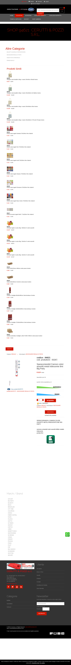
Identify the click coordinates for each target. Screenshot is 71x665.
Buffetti (8, 600)
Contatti (39, 581)
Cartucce (9, 607)
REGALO (13, 354)
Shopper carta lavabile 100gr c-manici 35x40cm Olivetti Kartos (22, 79)
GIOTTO (10, 521)
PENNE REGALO (10, 60)
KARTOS (10, 527)
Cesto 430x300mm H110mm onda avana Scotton (19, 281)
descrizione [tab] (50, 412)
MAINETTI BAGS (12, 531)
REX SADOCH (11, 549)
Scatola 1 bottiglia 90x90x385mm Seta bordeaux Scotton (21, 295)
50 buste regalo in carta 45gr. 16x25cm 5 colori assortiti (20, 254)
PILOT (9, 545)
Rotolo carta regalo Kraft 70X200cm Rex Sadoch (19, 160)
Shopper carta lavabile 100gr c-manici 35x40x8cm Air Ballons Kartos (24, 92)
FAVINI (9, 517)
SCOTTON (10, 553)
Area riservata (40, 588)
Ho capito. (42, 663)
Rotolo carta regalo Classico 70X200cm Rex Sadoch (20, 173)
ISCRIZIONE (28, 15)
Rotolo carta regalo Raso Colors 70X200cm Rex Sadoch (21, 200)
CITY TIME (10, 509)
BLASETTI (10, 503)
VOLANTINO (19, 15)
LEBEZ (10, 529)
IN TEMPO (10, 523)
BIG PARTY (11, 501)
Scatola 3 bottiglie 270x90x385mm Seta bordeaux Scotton (21, 322)
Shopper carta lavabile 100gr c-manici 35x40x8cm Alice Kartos (22, 106)
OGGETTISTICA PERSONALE (13, 57)
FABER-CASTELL (12, 515)
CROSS (10, 513)
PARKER (10, 539)
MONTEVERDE (12, 533)
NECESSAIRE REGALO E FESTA (14, 54)
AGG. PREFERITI (42, 403)
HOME (11, 15)
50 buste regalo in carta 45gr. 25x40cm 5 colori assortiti (20, 241)
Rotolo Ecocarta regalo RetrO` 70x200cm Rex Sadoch (20, 214)
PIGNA (10, 543)
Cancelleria (9, 603)
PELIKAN (10, 541)
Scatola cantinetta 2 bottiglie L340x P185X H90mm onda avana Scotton (24, 335)
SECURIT (10, 555)
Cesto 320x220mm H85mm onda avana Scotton (19, 268)
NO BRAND (11, 535)
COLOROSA (11, 511)
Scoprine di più (35, 663)
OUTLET (26, 19)
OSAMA (10, 537)
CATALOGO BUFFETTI (55, 15)
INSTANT (10, 525)
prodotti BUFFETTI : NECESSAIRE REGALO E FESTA (20, 391)
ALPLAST (10, 499)
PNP (9, 547)
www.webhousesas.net (30, 627)
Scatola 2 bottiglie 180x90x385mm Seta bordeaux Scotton (21, 308)
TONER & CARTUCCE (15, 19)
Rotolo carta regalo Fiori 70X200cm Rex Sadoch (19, 146)
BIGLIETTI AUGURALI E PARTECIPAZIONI (16, 52)
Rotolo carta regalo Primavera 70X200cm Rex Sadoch (20, 187)
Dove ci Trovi (40, 572)
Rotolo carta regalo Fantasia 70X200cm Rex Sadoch (20, 133)
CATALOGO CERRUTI (40, 15)
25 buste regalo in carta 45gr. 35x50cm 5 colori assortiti (20, 227)
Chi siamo (39, 568)
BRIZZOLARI (11, 507)
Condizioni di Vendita (42, 585)
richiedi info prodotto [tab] (50, 415)
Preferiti (39, 578)
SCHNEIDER (11, 551)
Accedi (38, 575)
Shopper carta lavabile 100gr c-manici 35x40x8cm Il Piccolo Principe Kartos (25, 119)
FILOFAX (10, 519)
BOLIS (9, 505)
